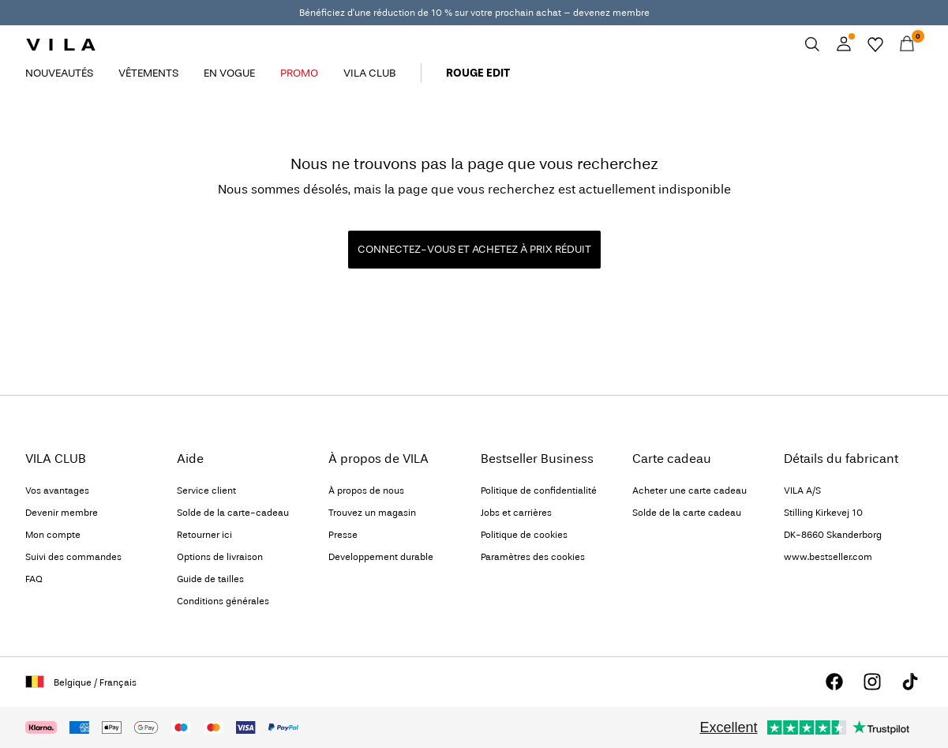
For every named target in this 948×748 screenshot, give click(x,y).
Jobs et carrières (516, 512)
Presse (343, 534)
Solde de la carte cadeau (686, 512)
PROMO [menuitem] (299, 73)
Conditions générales (223, 601)
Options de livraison (220, 556)
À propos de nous (366, 490)
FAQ (34, 578)
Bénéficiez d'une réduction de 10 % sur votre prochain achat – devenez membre (474, 12)
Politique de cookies (524, 534)
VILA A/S (802, 490)
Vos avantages (57, 490)
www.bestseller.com (828, 556)
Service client (206, 490)
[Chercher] (812, 44)
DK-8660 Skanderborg (833, 534)
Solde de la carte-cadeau (233, 512)
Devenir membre (61, 512)
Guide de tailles (210, 578)
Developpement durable (380, 556)
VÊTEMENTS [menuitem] (148, 73)
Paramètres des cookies (533, 556)
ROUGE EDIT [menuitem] (478, 73)
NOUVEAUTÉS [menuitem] (59, 73)
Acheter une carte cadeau (689, 490)
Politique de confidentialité (539, 490)
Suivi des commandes (73, 556)
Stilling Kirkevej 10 (823, 512)
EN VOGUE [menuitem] (229, 73)
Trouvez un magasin (372, 512)
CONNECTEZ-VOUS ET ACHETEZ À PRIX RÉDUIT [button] (474, 249)
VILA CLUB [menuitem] (369, 73)
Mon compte (53, 534)
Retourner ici (204, 534)
